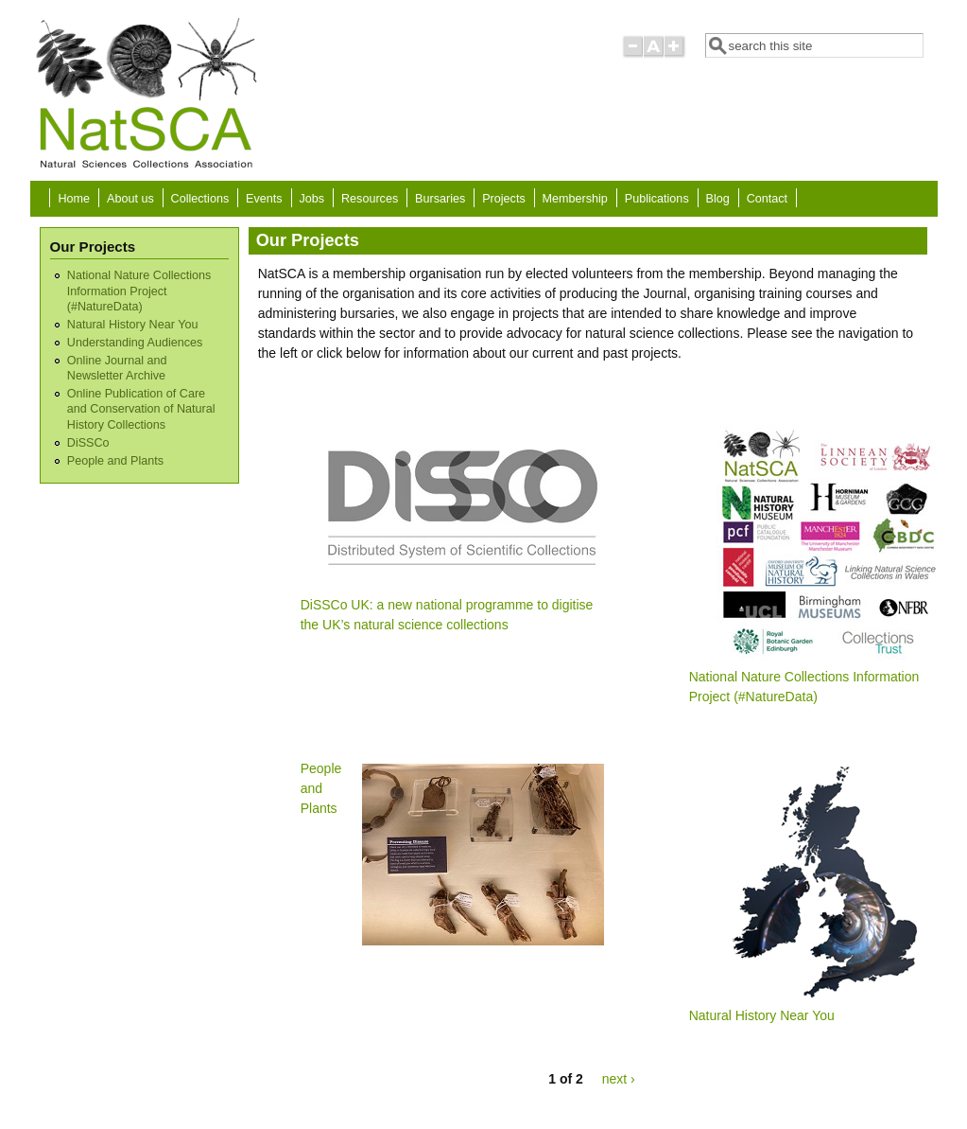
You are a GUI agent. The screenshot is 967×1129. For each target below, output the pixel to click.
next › (618, 1078)
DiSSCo (88, 443)
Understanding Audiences (135, 342)
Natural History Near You (133, 324)
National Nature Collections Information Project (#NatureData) (139, 291)
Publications (657, 198)
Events (264, 198)
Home (75, 198)
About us (130, 198)
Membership (575, 198)
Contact (767, 198)
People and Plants (115, 460)
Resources (369, 198)
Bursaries (440, 198)
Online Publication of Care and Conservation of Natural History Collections (141, 409)
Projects (504, 198)
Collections (200, 198)
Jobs (312, 198)
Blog (718, 198)
